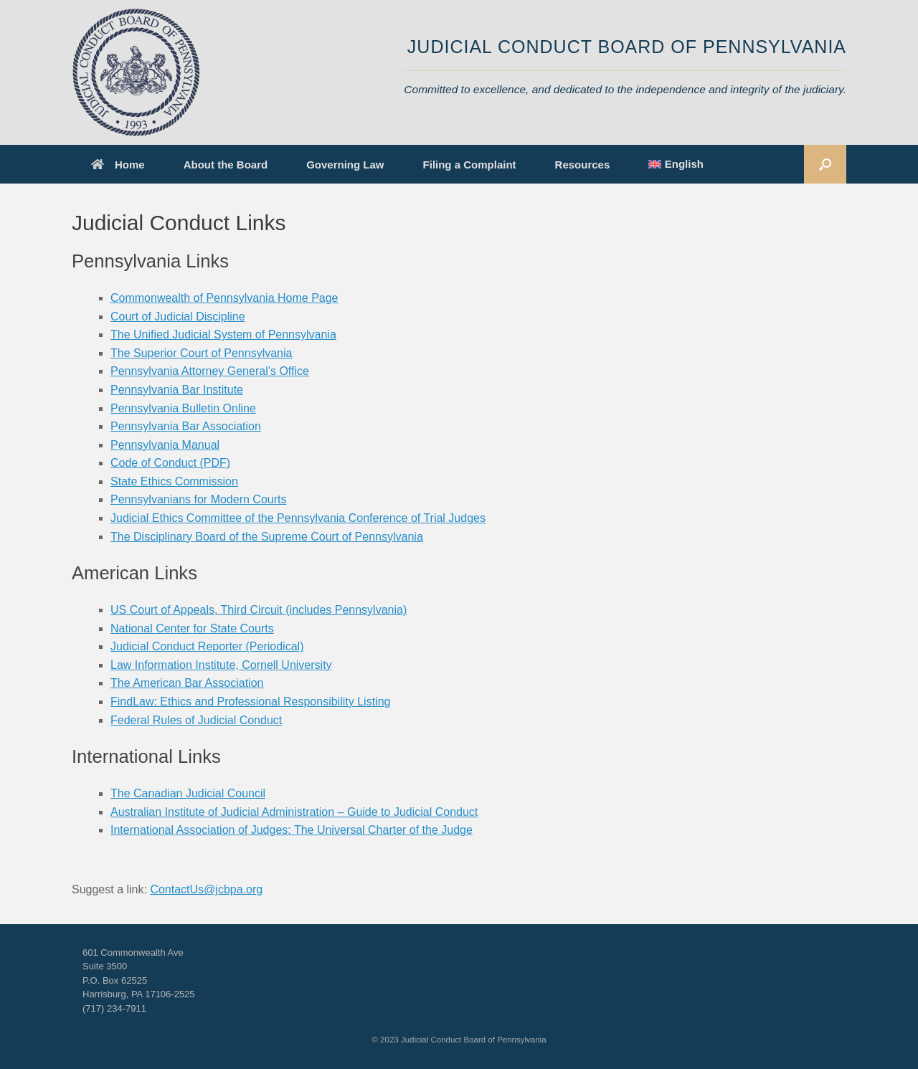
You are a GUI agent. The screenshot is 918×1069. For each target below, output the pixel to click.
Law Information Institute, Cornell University (221, 665)
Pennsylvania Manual (164, 445)
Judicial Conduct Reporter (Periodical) (206, 646)
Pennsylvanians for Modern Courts (198, 499)
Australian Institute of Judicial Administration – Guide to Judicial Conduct (294, 812)
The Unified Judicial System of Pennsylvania (223, 334)
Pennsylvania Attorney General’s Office (209, 371)
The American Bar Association (186, 683)
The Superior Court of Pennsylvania (201, 353)
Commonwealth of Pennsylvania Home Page (224, 298)
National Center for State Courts (192, 628)
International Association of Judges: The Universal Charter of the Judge (291, 830)
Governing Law (345, 164)
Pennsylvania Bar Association (185, 426)
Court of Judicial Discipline (177, 316)
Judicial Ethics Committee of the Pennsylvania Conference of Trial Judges (298, 518)
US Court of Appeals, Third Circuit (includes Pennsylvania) (258, 610)
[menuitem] (676, 164)
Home (118, 164)
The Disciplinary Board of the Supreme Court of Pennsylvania (266, 537)
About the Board (226, 164)
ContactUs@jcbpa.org (206, 889)
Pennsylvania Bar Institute (176, 390)
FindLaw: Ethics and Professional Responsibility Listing (250, 701)
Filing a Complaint (469, 164)
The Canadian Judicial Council (187, 793)
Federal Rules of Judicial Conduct (196, 720)
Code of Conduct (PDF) (170, 463)
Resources (582, 164)
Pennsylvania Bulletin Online (183, 408)
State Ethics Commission (174, 481)
